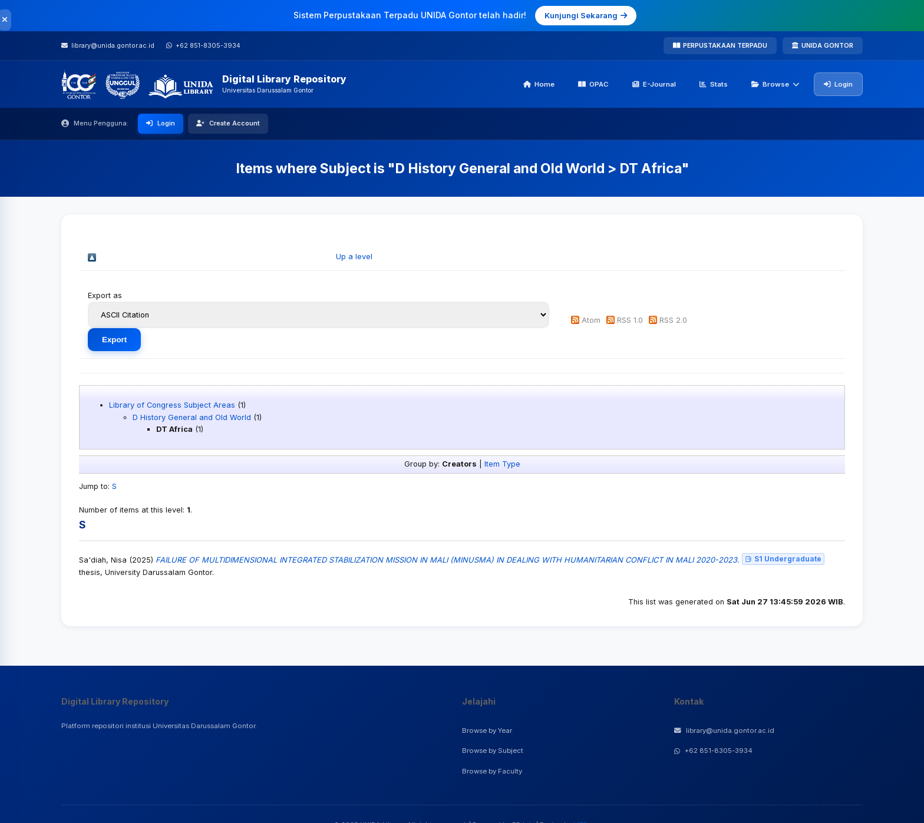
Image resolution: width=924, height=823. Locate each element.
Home (539, 84)
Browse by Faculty (492, 771)
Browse (775, 84)
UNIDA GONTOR (822, 45)
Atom (591, 320)
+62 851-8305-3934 (713, 750)
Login (838, 84)
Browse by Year (487, 730)
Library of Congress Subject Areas (172, 405)
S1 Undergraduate (783, 558)
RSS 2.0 (673, 320)
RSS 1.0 (630, 320)
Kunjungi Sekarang (585, 15)
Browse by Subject (492, 750)
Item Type (502, 464)
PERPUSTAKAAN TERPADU (720, 45)
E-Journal (654, 84)
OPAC (593, 84)
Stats (713, 84)
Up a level (354, 256)
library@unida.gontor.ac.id (724, 730)
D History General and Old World (192, 417)
